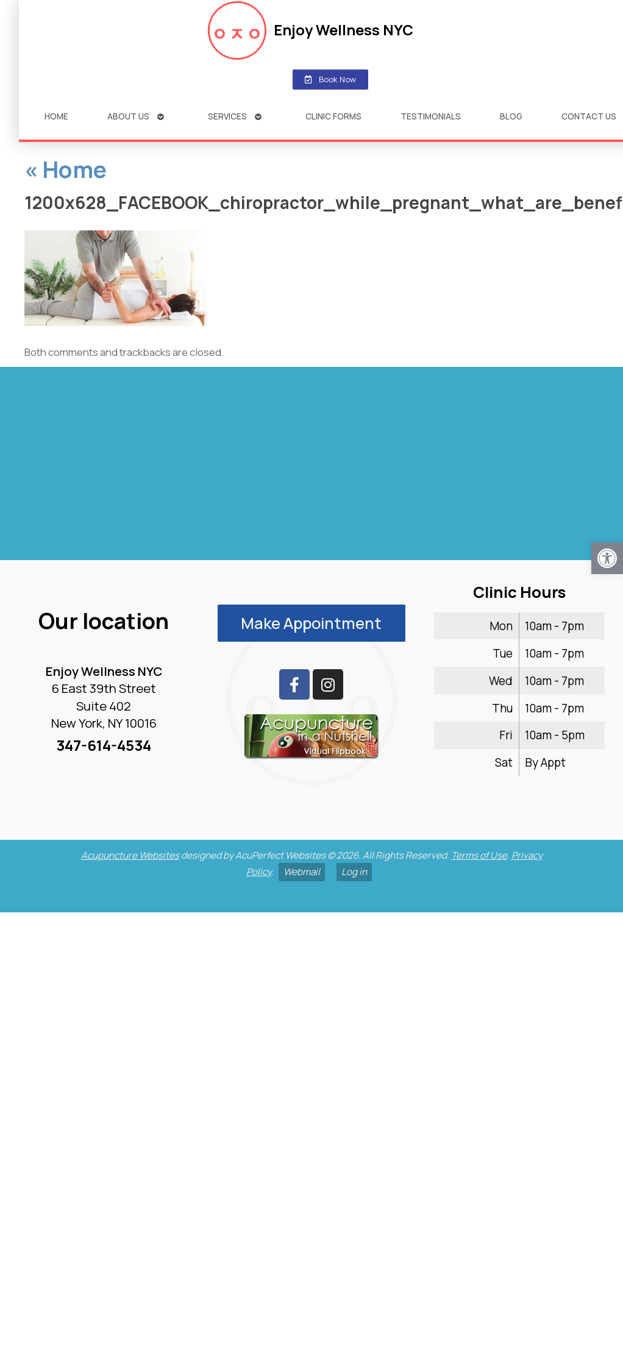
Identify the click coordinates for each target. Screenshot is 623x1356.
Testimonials (412, 116)
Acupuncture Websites (130, 855)
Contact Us (570, 116)
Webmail (301, 871)
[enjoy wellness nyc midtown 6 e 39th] (311, 468)
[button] (607, 558)
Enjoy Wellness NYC (325, 30)
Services (208, 116)
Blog (492, 116)
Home (37, 116)
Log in (354, 871)
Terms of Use (479, 855)
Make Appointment (311, 623)
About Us (109, 116)
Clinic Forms (315, 116)
